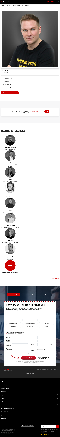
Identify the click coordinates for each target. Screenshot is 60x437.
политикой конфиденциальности (31, 362)
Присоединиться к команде (10, 272)
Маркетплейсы (4, 405)
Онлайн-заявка (30, 373)
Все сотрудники (54, 278)
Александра (10, 194)
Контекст (3, 398)
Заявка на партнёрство (45, 294)
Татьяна (10, 179)
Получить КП (28, 357)
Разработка (3, 395)
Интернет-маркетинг (5, 385)
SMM (2, 401)
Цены (2, 415)
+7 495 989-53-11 (51, 2)
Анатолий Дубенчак (10, 147)
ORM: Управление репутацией (7, 408)
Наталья (10, 240)
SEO (2, 381)
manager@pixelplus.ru (8, 84)
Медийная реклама (5, 388)
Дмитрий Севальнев (10, 162)
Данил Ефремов (10, 225)
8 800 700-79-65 (8, 369)
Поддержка (3, 391)
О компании (3, 418)
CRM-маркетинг (4, 411)
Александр (10, 256)
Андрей (10, 210)
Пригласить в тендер (28, 294)
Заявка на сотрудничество (9, 92)
